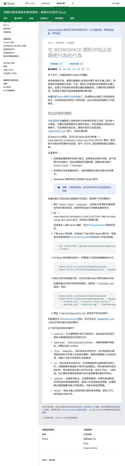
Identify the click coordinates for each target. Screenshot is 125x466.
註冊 (58, 33)
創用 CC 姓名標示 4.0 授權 (88, 407)
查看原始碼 (76, 63)
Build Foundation (55, 30)
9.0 (60, 69)
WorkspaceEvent (96, 225)
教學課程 (59, 18)
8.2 (83, 69)
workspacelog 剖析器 (81, 237)
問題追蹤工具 (90, 439)
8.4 (74, 69)
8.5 (69, 69)
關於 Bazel (30, 3)
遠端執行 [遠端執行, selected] (44, 18)
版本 (5, 18)
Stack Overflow (90, 448)
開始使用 (46, 3)
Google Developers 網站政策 (74, 410)
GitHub (115, 3)
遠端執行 (71, 43)
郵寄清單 (98, 30)
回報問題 (56, 63)
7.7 (87, 69)
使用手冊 (60, 43)
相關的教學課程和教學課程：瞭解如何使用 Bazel (34, 12)
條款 (44, 460)
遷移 (72, 18)
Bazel (50, 43)
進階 (31, 18)
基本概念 (18, 18)
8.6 (64, 69)
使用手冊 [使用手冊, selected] (61, 3)
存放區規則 (53, 120)
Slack (86, 443)
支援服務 (88, 434)
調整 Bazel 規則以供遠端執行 (67, 96)
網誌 (44, 434)
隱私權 (52, 460)
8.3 (78, 69)
